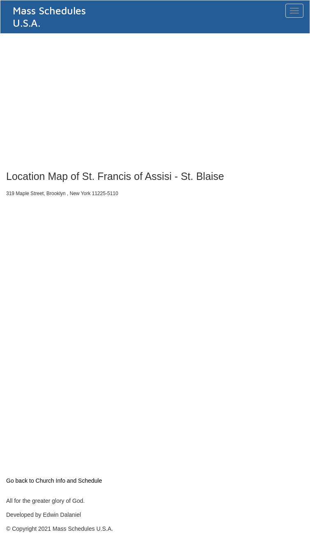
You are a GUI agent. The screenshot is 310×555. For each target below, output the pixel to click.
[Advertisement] (155, 99)
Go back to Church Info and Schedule (54, 480)
